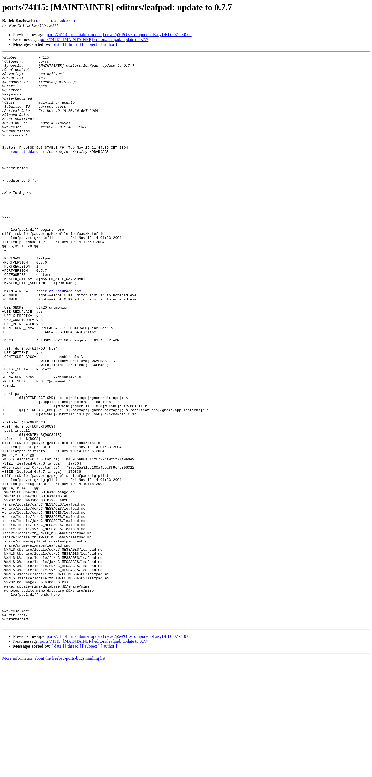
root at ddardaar (28, 171)
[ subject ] (91, 44)
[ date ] (58, 44)
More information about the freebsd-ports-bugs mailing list (53, 772)
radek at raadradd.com (55, 20)
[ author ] (109, 44)
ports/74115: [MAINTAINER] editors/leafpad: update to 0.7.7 (94, 39)
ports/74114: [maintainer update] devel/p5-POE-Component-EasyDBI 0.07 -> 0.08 (119, 34)
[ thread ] (73, 44)
